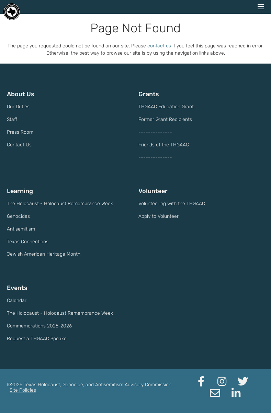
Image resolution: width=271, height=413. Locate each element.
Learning (20, 191)
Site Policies (23, 390)
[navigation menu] (261, 7)
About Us (20, 94)
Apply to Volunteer (158, 216)
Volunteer (153, 191)
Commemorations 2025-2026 (39, 326)
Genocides (18, 216)
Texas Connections (27, 242)
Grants (148, 94)
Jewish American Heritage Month (43, 254)
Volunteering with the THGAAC (171, 203)
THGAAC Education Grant (166, 107)
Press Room (20, 132)
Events (17, 288)
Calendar (16, 300)
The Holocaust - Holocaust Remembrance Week (60, 203)
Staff (12, 119)
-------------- (155, 132)
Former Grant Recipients (165, 119)
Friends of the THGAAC (163, 145)
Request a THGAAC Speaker (37, 339)
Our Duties (18, 107)
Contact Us (19, 145)
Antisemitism (21, 229)
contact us (159, 46)
